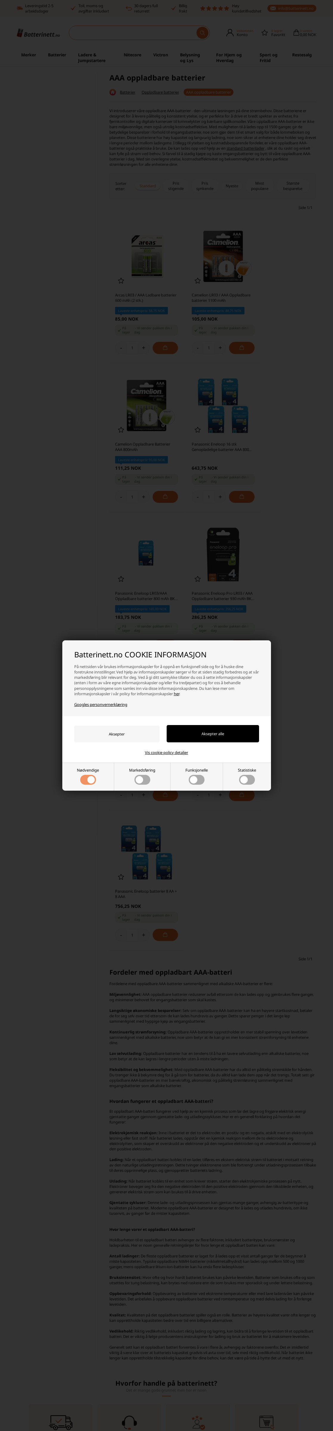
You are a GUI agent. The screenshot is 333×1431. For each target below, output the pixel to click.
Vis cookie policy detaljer (166, 752)
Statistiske (247, 776)
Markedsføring (142, 776)
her (176, 693)
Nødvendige (88, 776)
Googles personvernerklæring (100, 704)
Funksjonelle (196, 776)
